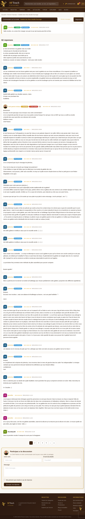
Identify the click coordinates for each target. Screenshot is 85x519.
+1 (39, 106)
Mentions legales (77, 505)
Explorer (53, 9)
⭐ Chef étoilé (25, 106)
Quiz (60, 9)
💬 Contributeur (25, 27)
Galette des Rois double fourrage (31, 19)
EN (83, 3)
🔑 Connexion (70, 4)
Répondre (78, 19)
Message (7, 464)
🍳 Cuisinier (17, 27)
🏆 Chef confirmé (33, 106)
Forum (45, 9)
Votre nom (7, 456)
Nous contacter (77, 503)
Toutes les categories (47, 500)
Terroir (22, 9)
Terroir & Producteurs (61, 504)
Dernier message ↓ (66, 19)
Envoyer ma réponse (12, 484)
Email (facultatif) (48, 456)
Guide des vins (62, 500)
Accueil (5, 9)
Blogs (66, 9)
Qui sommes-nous (78, 500)
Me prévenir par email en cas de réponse (18, 480)
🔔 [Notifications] (78, 3)
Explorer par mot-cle (47, 507)
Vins (28, 9)
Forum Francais (12, 14)
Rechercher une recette (46, 504)
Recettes (14, 9)
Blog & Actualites (62, 507)
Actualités (36, 9)
